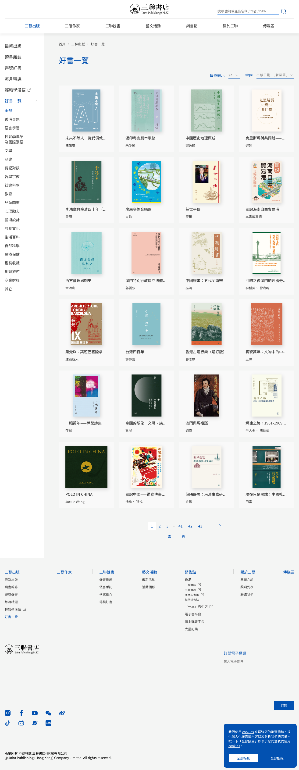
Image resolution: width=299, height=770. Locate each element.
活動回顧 (148, 587)
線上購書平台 (194, 621)
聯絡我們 (246, 594)
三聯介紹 (246, 579)
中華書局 (190, 590)
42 (190, 526)
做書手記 (105, 587)
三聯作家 (72, 26)
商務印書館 (192, 595)
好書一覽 (13, 101)
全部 (8, 110)
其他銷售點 (192, 600)
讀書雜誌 (13, 57)
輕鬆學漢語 (15, 90)
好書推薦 (105, 579)
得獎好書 (13, 68)
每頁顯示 (217, 75)
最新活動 (148, 579)
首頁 (62, 44)
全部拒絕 (277, 758)
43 (200, 526)
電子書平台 (193, 614)
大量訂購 (191, 629)
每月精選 (13, 79)
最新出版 (13, 46)
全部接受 (243, 758)
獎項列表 (246, 587)
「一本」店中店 (196, 606)
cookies (248, 731)
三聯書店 (190, 585)
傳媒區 (268, 26)
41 (180, 526)
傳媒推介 (105, 594)
